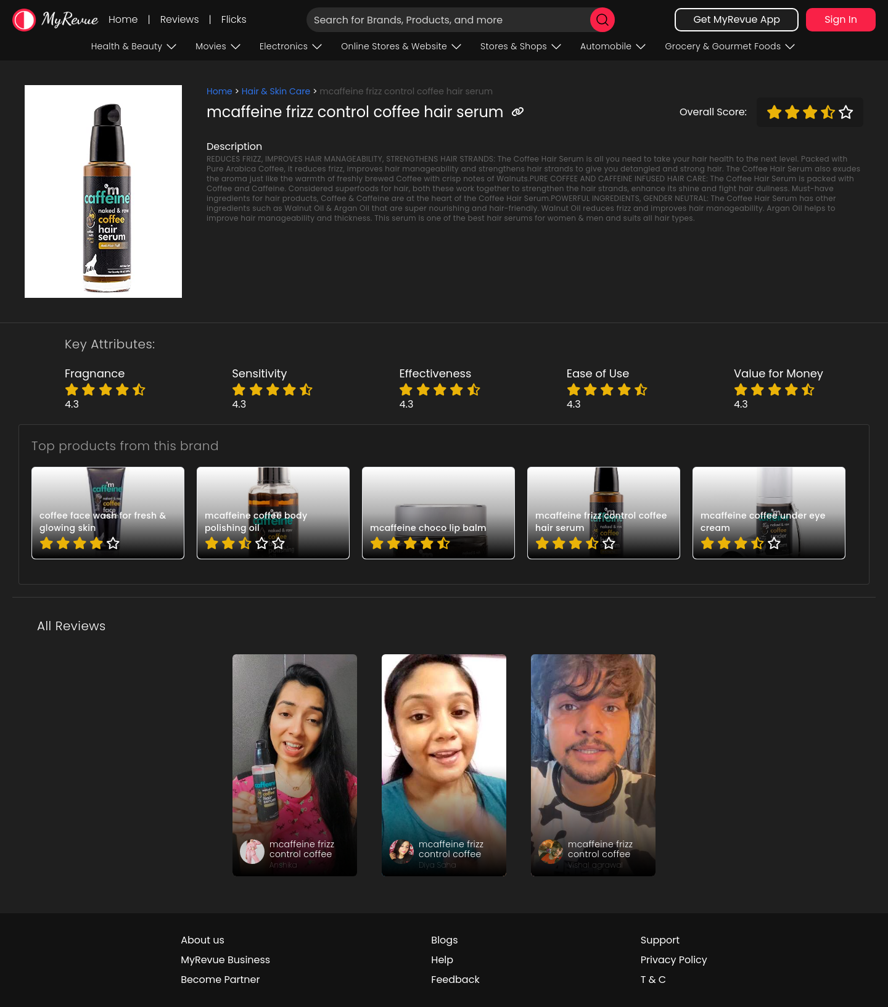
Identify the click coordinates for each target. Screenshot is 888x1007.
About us (202, 940)
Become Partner (220, 979)
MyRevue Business (225, 960)
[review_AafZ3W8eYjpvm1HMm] (444, 765)
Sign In (840, 19)
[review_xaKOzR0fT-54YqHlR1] (294, 765)
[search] (602, 19)
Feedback (455, 979)
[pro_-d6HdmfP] (107, 513)
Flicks (234, 19)
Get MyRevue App (736, 19)
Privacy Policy (674, 960)
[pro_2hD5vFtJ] (769, 513)
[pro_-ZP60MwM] (273, 513)
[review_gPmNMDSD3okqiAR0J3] (593, 765)
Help (442, 960)
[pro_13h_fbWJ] (603, 513)
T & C (653, 979)
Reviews (179, 19)
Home (123, 19)
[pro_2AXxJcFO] (438, 513)
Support (660, 940)
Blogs (444, 940)
